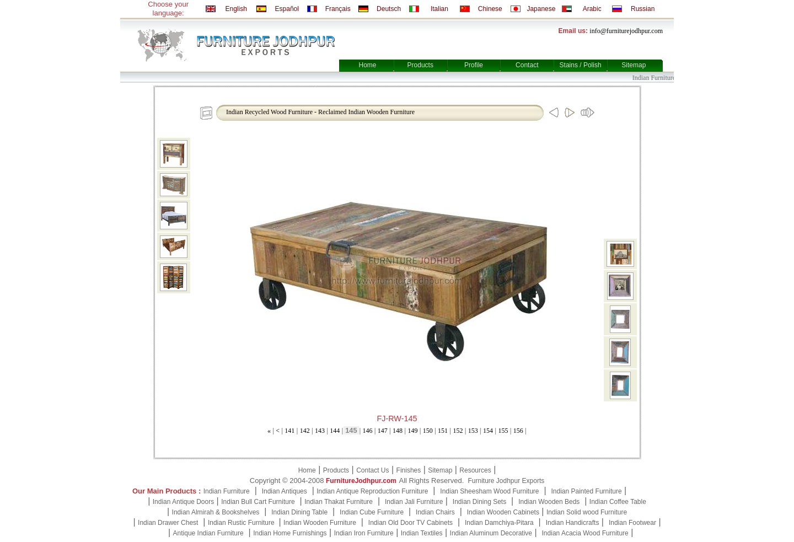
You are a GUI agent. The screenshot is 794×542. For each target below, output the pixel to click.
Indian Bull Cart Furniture (257, 502)
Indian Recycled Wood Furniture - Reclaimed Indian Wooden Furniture (320, 112)
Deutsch (389, 9)
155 (502, 430)
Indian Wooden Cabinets (503, 512)
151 (442, 430)
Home (367, 65)
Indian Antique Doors (183, 502)
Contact (527, 65)
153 (473, 430)
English (235, 9)
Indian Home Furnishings (289, 533)
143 (319, 430)
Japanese (541, 9)
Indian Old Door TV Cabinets (410, 523)
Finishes (408, 470)
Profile (473, 65)
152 (457, 430)
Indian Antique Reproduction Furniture (372, 491)
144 (334, 430)
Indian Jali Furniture (414, 502)
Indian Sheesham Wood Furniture (489, 491)
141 (289, 430)
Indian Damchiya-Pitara (499, 523)
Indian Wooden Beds (549, 502)
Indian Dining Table (299, 512)
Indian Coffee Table (617, 502)
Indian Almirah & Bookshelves (216, 512)
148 (397, 430)
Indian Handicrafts (572, 523)
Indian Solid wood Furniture (586, 512)
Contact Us (372, 470)
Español (287, 9)
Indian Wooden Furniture (319, 523)
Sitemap (633, 65)
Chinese (490, 9)
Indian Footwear (632, 523)
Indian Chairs (435, 512)
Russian (642, 9)
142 (305, 430)
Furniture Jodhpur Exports (506, 481)
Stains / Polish (581, 65)
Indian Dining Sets (479, 502)
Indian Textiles (422, 533)
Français (338, 9)
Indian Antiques (284, 491)
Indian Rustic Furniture (242, 523)
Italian (439, 9)
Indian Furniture (226, 491)
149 (412, 430)
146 (367, 430)
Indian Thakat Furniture (338, 502)
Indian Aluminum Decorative (491, 533)
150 (427, 430)
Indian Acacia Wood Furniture (585, 533)
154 (488, 430)
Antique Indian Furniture (208, 533)
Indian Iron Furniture (364, 533)
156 (518, 430)
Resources (475, 470)
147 (382, 430)
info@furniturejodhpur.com (626, 31)
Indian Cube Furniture (372, 512)
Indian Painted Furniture (586, 491)
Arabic (592, 9)
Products (420, 65)
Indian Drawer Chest (168, 523)
